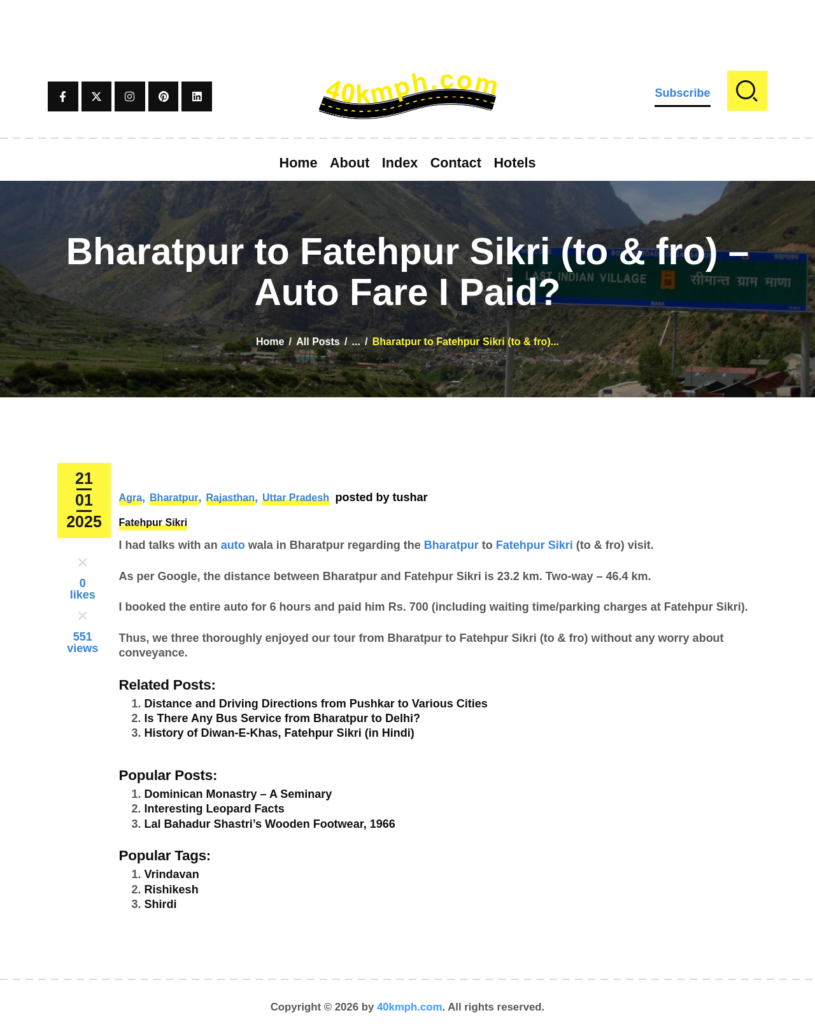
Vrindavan (172, 874)
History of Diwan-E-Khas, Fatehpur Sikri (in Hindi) (280, 733)
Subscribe (682, 93)
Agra (130, 497)
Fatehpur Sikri (153, 522)
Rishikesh (172, 889)
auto (233, 545)
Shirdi (161, 904)
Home (270, 341)
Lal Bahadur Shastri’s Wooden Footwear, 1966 (270, 824)
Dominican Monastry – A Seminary (238, 794)
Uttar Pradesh (295, 497)
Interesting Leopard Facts (215, 808)
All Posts (317, 341)
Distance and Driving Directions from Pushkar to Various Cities (316, 703)
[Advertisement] (407, 28)
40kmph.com (410, 1007)
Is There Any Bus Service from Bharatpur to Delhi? (282, 718)
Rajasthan (230, 497)
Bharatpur (174, 497)
